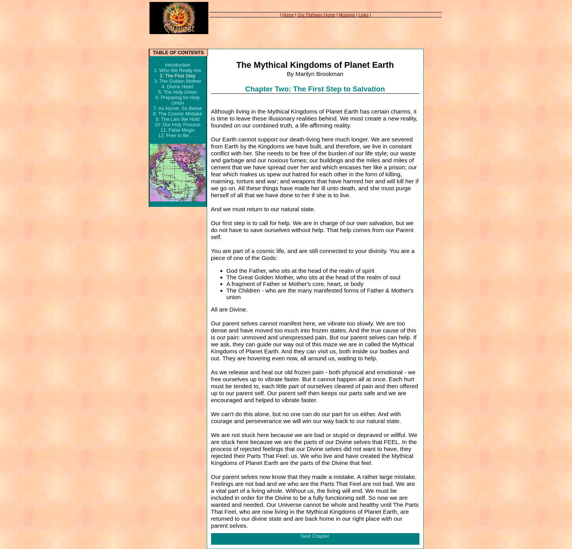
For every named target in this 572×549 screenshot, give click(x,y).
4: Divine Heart (177, 86)
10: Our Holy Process (178, 124)
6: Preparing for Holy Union (177, 100)
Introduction (177, 65)
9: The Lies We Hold (177, 119)
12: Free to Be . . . (177, 135)
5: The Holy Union (177, 92)
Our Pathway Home (316, 14)
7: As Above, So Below (177, 108)
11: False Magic (177, 130)
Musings (347, 14)
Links (364, 14)
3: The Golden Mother (177, 81)
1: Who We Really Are (177, 70)
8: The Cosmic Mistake (177, 114)
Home (288, 14)
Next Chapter (315, 536)
